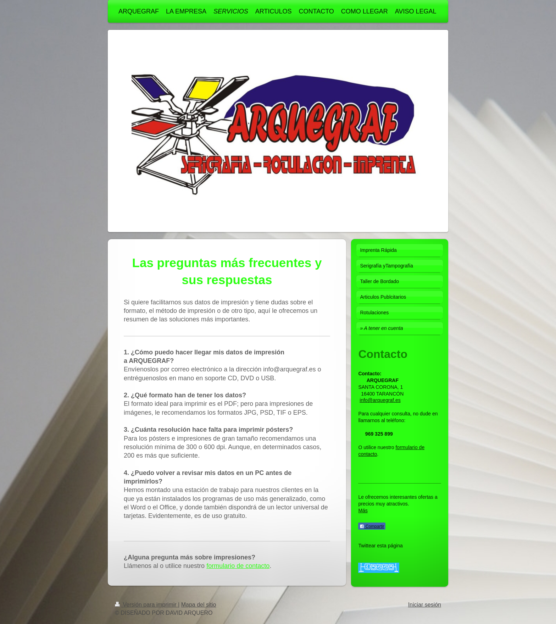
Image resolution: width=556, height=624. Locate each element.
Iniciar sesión (424, 605)
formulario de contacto (237, 565)
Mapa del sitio (198, 605)
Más (362, 510)
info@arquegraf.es (380, 400)
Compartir (372, 526)
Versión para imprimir (146, 605)
